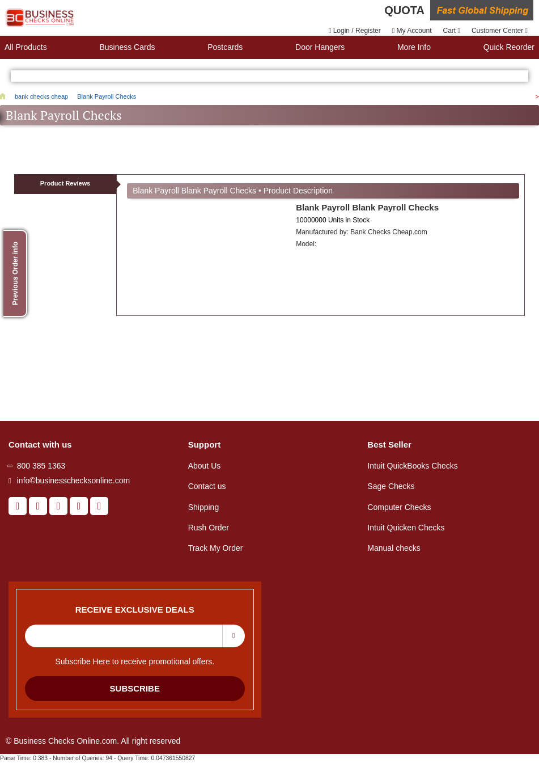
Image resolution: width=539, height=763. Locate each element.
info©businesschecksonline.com (73, 480)
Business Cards (127, 47)
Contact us (207, 486)
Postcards (225, 47)
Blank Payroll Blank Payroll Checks (367, 207)
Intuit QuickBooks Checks (412, 465)
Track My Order (215, 548)
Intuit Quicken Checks (405, 527)
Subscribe (135, 688)
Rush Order (208, 527)
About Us (204, 465)
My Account (412, 31)
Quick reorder (508, 47)
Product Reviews (65, 183)
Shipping (203, 507)
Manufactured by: (361, 232)
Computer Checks (399, 507)
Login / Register (355, 31)
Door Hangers (320, 47)
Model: (306, 244)
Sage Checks (390, 486)
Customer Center (500, 31)
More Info (414, 47)
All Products (26, 47)
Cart (451, 31)
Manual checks (393, 548)
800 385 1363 (41, 465)
